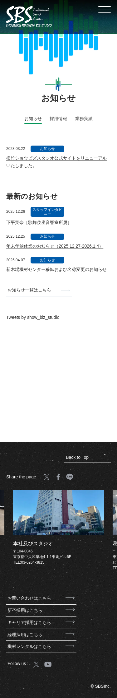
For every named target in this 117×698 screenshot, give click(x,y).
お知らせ (47, 149)
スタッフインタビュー (47, 211)
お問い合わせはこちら (40, 598)
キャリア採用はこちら (40, 622)
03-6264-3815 (32, 562)
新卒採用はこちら (40, 610)
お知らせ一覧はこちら (38, 289)
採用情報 (58, 118)
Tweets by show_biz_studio (32, 317)
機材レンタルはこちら (40, 646)
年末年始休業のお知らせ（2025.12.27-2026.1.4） (54, 246)
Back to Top (85, 457)
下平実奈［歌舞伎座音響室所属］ (39, 222)
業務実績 (84, 118)
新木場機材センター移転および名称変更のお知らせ (56, 269)
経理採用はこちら (40, 634)
